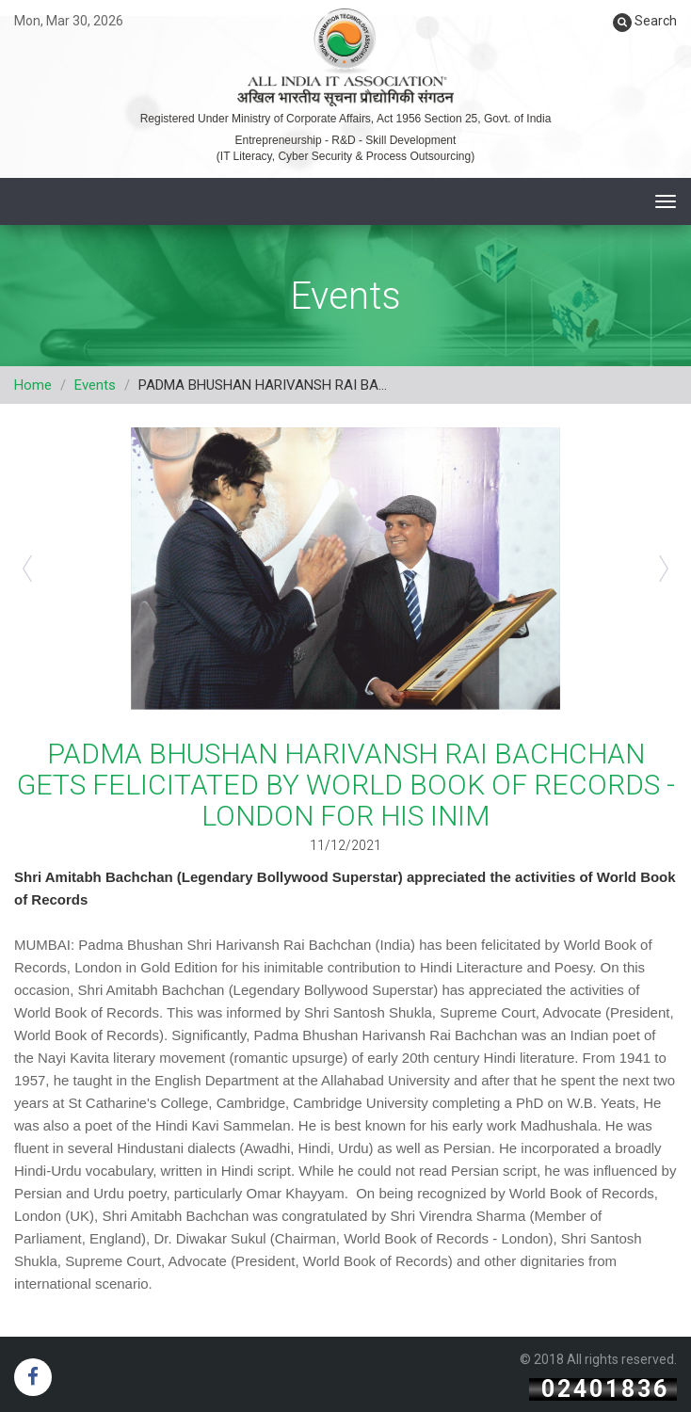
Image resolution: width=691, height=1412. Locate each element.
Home (33, 385)
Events (95, 385)
